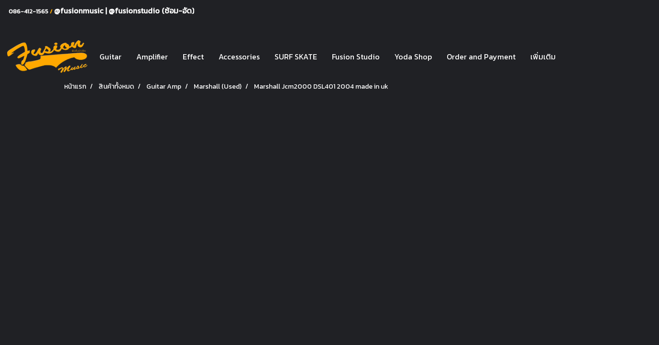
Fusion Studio (356, 56)
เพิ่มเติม (543, 56)
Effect (193, 56)
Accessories (239, 56)
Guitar (110, 56)
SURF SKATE (296, 56)
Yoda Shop (413, 56)
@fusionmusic (79, 10)
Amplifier (152, 56)
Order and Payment (481, 56)
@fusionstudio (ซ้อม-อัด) (151, 10)
